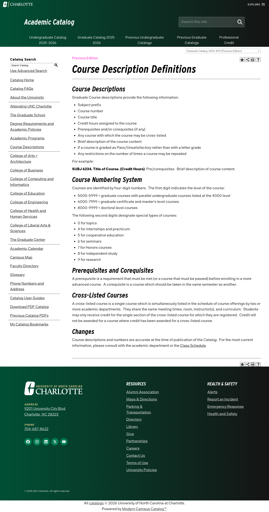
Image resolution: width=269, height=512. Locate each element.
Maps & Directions (141, 399)
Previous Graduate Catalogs (191, 40)
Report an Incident (222, 399)
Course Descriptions (27, 147)
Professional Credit (229, 40)
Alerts (212, 392)
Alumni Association (142, 392)
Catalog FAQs (21, 89)
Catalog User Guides (27, 298)
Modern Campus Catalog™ (144, 509)
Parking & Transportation (138, 409)
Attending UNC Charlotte (31, 106)
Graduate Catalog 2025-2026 (97, 40)
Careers (133, 448)
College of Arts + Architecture (24, 159)
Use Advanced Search (28, 71)
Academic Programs (27, 138)
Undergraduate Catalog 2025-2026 (47, 40)
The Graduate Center (27, 240)
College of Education (27, 193)
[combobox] (223, 51)
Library (132, 427)
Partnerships (137, 441)
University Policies (141, 470)
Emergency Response (225, 406)
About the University (27, 97)
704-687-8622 (36, 429)
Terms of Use (137, 463)
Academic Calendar (26, 248)
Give (130, 434)
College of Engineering (29, 202)
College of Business (26, 170)
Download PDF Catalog (29, 307)
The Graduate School (27, 115)
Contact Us (135, 455)
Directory (134, 419)
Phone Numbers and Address (27, 286)
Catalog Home (22, 80)
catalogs (96, 503)
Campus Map (21, 257)
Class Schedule (193, 345)
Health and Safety (222, 414)
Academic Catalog (49, 22)
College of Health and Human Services (28, 214)
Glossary (17, 275)
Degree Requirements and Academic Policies (32, 127)
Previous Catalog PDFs (29, 315)
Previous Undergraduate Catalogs (144, 40)
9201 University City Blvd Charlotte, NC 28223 (44, 411)
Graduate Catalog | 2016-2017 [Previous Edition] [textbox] (214, 51)
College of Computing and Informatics (32, 182)
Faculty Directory (24, 266)
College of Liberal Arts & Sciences (30, 228)
